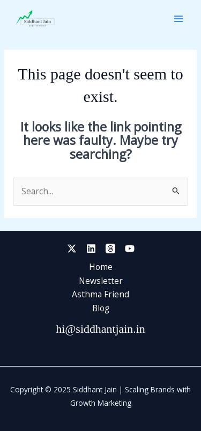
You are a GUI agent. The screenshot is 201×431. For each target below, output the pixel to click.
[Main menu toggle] (178, 18)
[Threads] (110, 248)
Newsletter (101, 281)
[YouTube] (130, 248)
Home (101, 267)
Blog (100, 308)
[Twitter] (72, 248)
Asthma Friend (100, 294)
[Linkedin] (91, 248)
